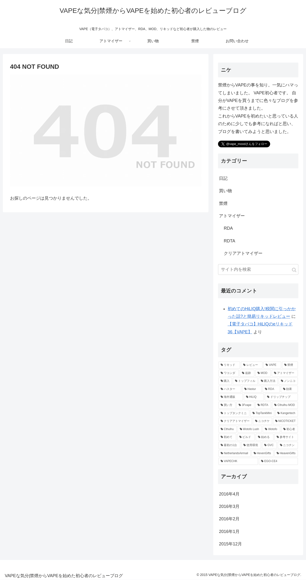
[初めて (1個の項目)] (227, 437)
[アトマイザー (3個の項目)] (285, 373)
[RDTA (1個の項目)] (263, 405)
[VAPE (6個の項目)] (272, 365)
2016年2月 (229, 518)
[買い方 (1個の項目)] (227, 405)
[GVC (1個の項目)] (269, 445)
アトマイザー (232, 215)
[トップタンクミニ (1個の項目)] (234, 413)
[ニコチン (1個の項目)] (288, 445)
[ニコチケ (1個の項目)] (262, 421)
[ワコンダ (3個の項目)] (229, 373)
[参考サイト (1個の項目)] (286, 437)
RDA (228, 228)
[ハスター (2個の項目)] (230, 389)
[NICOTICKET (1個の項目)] (285, 421)
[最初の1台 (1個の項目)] (229, 445)
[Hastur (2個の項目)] (252, 389)
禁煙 (223, 203)
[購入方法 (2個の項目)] (268, 381)
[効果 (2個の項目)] (289, 389)
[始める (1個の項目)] (264, 437)
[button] (294, 270)
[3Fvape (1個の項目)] (245, 405)
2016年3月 (229, 506)
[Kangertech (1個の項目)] (286, 413)
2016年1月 (229, 531)
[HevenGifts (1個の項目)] (262, 453)
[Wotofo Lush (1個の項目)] (250, 429)
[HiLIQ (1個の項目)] (254, 397)
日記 (223, 178)
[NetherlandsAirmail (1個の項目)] (235, 453)
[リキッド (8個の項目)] (229, 365)
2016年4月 (229, 494)
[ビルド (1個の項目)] (246, 437)
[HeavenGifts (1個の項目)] (286, 453)
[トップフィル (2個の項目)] (245, 381)
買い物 (225, 190)
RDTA (229, 241)
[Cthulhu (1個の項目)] (228, 429)
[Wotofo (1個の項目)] (271, 429)
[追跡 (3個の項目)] (247, 373)
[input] (258, 269)
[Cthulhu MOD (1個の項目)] (285, 405)
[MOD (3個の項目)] (263, 373)
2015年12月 (230, 544)
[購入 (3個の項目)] (225, 381)
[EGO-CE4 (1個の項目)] (278, 461)
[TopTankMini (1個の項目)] (262, 413)
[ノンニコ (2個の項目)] (288, 381)
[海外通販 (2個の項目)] (231, 397)
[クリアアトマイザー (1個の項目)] (235, 421)
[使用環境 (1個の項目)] (251, 445)
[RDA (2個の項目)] (271, 389)
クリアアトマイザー (243, 253)
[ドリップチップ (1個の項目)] (281, 397)
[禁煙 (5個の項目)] (290, 365)
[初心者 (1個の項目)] (289, 429)
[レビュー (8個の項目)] (251, 365)
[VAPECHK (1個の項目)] (238, 461)
